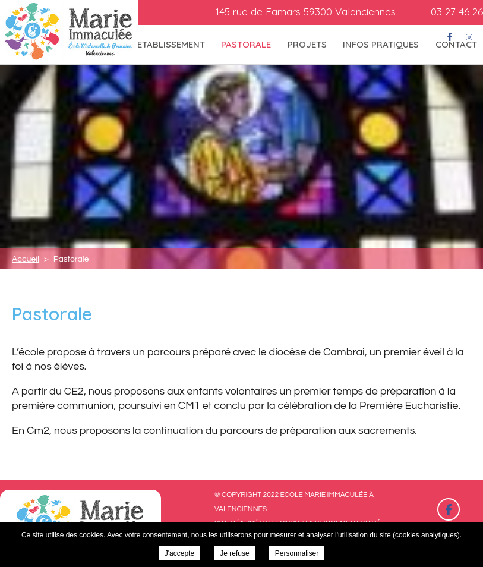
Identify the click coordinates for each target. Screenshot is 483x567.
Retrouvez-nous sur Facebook (448, 509)
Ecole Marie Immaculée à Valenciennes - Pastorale (69, 32)
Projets (307, 44)
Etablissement (171, 44)
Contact (456, 44)
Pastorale (246, 44)
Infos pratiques (381, 44)
